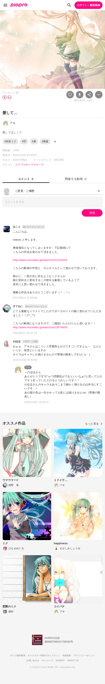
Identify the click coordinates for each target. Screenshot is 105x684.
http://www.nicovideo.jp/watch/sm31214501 (40, 260)
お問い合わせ (32, 660)
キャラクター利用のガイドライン (44, 655)
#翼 (34, 141)
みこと (17, 226)
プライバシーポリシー (84, 655)
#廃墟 (45, 141)
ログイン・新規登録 (88, 5)
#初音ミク (10, 141)
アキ (28, 367)
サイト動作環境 (17, 655)
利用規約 (66, 655)
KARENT (60, 660)
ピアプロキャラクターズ (29, 164)
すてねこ (18, 306)
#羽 (24, 141)
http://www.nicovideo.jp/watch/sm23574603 (40, 327)
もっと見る (94, 423)
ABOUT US (73, 660)
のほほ (17, 341)
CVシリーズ (47, 660)
